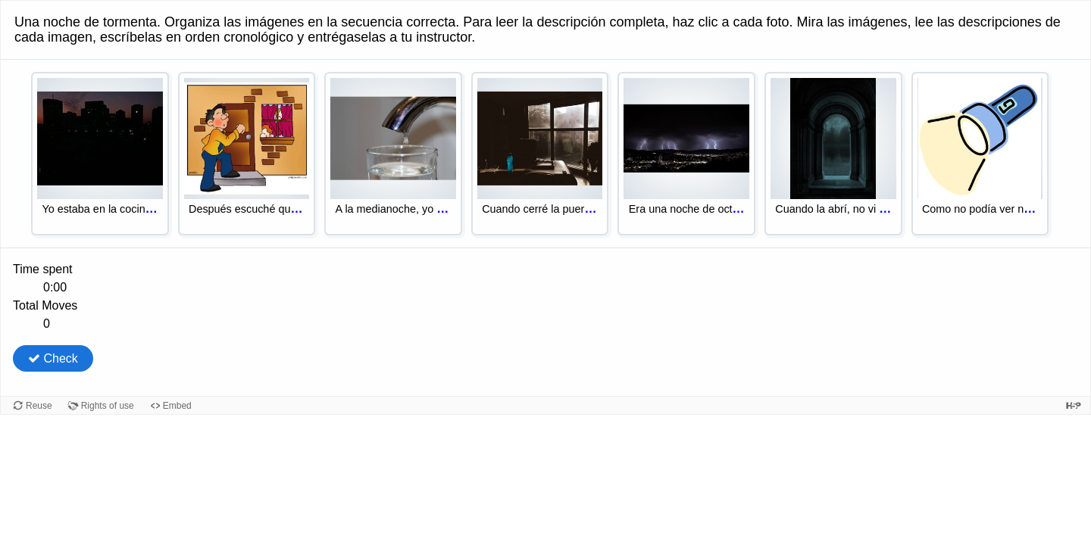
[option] (100, 154)
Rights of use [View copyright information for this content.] (107, 405)
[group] (545, 296)
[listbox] (545, 160)
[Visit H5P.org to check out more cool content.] (1073, 405)
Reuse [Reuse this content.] (39, 405)
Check (53, 358)
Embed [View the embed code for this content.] (177, 405)
